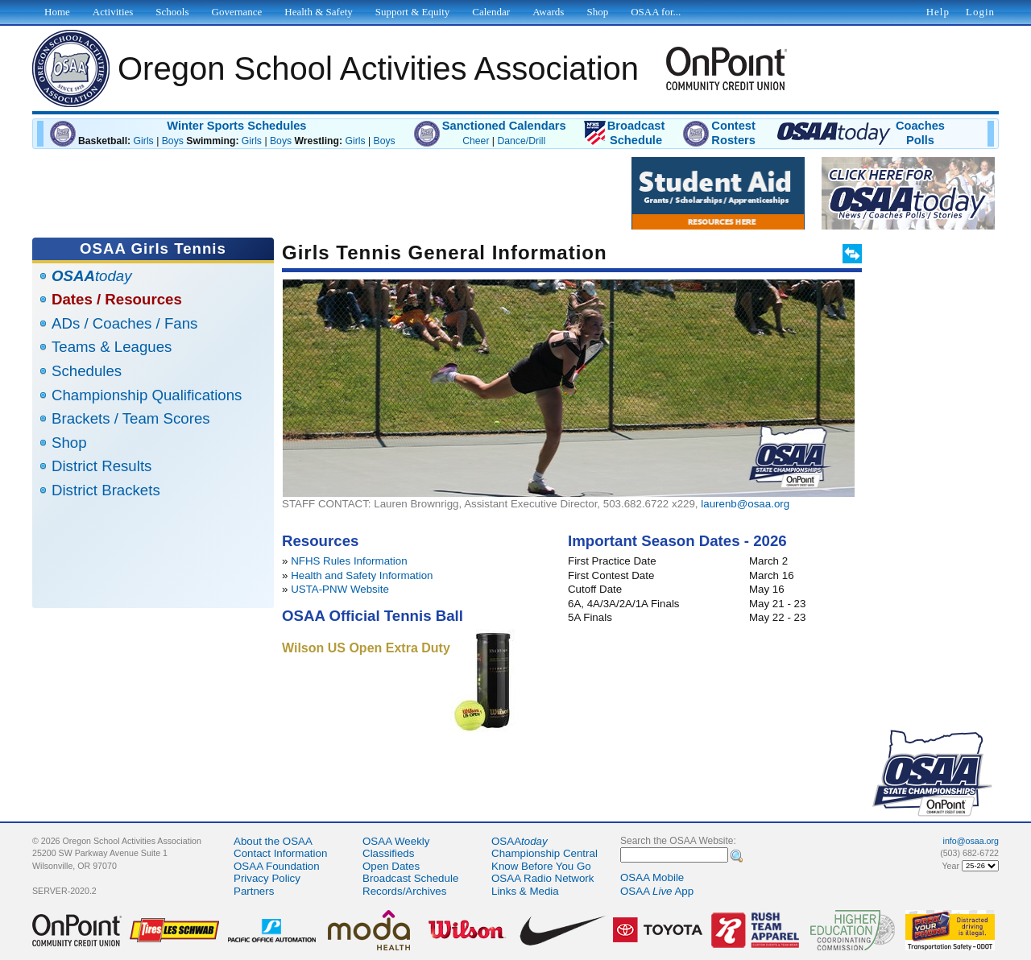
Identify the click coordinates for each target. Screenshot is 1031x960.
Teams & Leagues (112, 346)
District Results (101, 465)
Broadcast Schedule (410, 878)
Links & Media (525, 891)
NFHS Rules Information (349, 561)
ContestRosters (733, 133)
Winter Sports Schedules (236, 125)
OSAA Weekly (395, 841)
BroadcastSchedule (636, 133)
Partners (254, 891)
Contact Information (280, 853)
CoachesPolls (920, 133)
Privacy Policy (267, 878)
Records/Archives (404, 891)
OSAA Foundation (277, 866)
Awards (548, 12)
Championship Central (544, 853)
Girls (144, 141)
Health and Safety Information (362, 575)
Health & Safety (318, 12)
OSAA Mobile (652, 877)
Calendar (491, 12)
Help (938, 12)
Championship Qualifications (147, 395)
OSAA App (657, 891)
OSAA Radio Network (542, 878)
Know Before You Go (541, 866)
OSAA (519, 841)
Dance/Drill (521, 141)
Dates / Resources (117, 299)
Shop (69, 442)
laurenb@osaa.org (745, 504)
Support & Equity (412, 12)
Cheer (475, 141)
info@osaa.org (971, 841)
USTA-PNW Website (340, 589)
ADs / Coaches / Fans (124, 323)
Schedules (87, 370)
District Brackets (106, 490)
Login (980, 12)
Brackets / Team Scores (131, 418)
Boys (173, 141)
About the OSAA (273, 841)
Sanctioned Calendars (504, 125)
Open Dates (391, 866)
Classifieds (388, 853)
